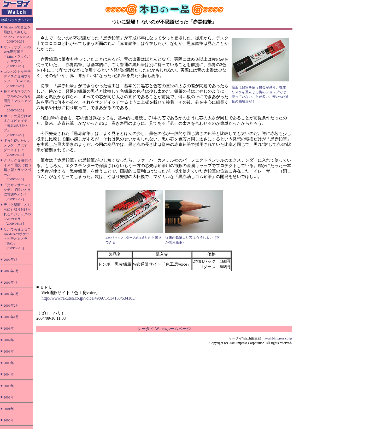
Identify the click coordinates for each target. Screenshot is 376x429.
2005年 (9, 363)
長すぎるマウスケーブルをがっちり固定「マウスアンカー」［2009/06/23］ (17, 101)
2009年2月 (11, 305)
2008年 (9, 328)
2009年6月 (11, 259)
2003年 (9, 386)
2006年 (9, 351)
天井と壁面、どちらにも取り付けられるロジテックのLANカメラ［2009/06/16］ (17, 214)
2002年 (9, 397)
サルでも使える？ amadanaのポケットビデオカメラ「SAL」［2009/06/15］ (17, 238)
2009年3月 (11, 294)
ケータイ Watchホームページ (164, 328)
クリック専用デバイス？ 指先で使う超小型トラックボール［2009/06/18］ (18, 169)
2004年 (9, 374)
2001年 (9, 409)
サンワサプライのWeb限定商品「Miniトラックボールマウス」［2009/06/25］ (17, 56)
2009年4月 (11, 282)
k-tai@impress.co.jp (278, 338)
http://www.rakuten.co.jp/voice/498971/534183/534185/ (89, 298)
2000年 (9, 420)
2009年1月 (11, 317)
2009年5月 (11, 271)
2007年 (9, 340)
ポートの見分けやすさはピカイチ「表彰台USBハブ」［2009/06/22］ (17, 125)
